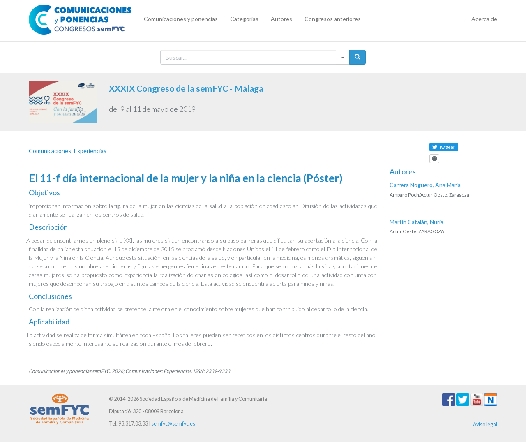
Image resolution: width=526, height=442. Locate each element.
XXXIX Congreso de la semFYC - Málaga (186, 88)
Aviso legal (485, 424)
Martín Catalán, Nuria (416, 221)
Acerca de (484, 18)
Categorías (244, 18)
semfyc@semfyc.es (173, 424)
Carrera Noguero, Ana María (425, 184)
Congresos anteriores (333, 18)
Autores (281, 18)
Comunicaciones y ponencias (181, 18)
